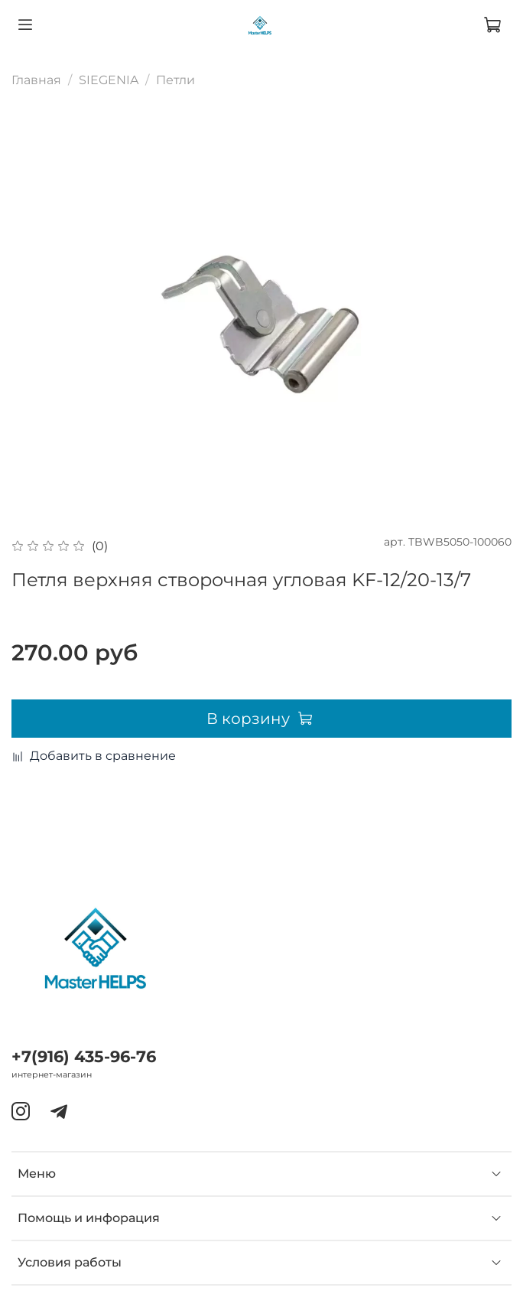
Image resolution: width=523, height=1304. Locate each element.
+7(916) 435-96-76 (83, 1056)
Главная (36, 80)
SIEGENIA (108, 80)
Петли (175, 80)
